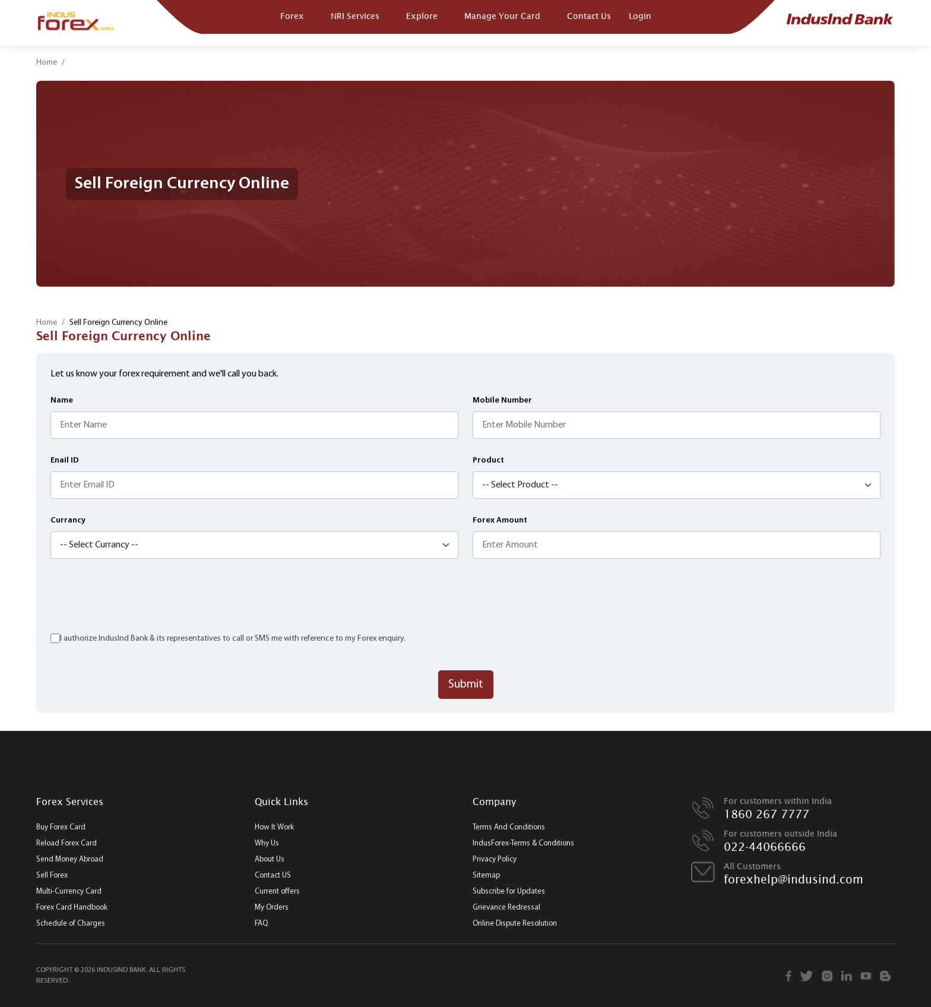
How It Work (274, 827)
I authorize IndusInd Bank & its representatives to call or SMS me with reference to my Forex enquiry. (233, 638)
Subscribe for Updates (509, 891)
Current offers (277, 891)
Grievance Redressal (506, 907)
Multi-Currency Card (69, 891)
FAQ (261, 923)
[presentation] (140, 596)
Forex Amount (500, 520)
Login (640, 16)
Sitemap (486, 875)
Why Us (267, 843)
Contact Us (589, 16)
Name (61, 400)
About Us (269, 859)
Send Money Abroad (69, 859)
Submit (465, 685)
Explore (422, 16)
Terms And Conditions (509, 827)
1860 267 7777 (766, 814)
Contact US (273, 875)
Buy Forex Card (61, 827)
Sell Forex (52, 875)
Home (46, 62)
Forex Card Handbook (71, 907)
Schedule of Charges (70, 923)
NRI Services (355, 16)
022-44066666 (765, 846)
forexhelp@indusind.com (793, 879)
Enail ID (64, 460)
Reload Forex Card (66, 843)
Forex (292, 16)
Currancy (68, 520)
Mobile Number (502, 400)
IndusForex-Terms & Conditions (523, 843)
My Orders (272, 907)
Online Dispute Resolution (515, 923)
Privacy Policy (495, 859)
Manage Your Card (502, 16)
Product (488, 460)
